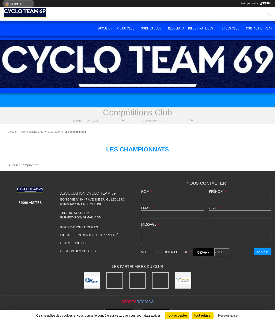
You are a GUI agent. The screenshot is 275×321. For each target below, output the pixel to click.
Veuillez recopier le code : (166, 252)
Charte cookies (73, 243)
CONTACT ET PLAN (259, 28)
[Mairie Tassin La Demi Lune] (183, 280)
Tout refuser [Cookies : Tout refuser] (202, 315)
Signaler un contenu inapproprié (89, 235)
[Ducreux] (114, 280)
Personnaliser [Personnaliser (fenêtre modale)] (228, 315)
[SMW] (92, 280)
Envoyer (262, 251)
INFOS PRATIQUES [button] (200, 28)
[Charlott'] (160, 280)
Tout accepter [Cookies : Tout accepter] (177, 315)
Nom (146, 191)
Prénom (217, 191)
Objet (215, 208)
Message (150, 224)
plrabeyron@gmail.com (80, 217)
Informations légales (79, 227)
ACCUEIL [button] (104, 28)
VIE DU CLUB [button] (125, 28)
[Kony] (137, 280)
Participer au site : (255, 3)
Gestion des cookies (78, 251)
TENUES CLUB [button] (229, 28)
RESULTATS (176, 28)
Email (147, 208)
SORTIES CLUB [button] (151, 28)
